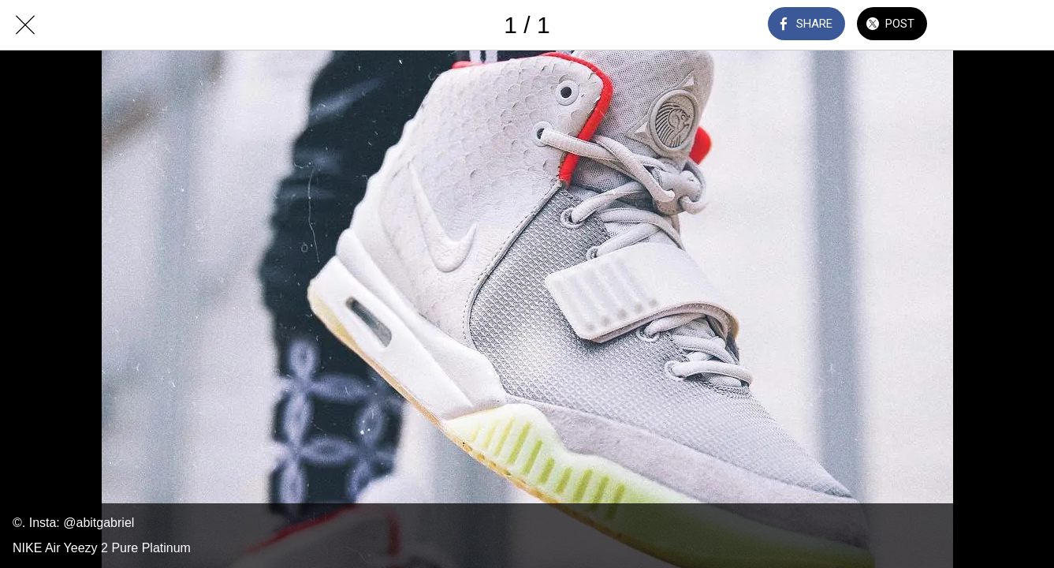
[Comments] (972, 25)
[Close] (25, 25)
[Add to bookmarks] (1013, 25)
